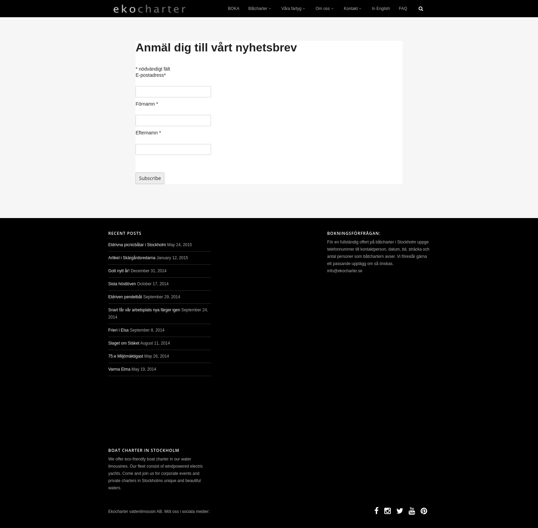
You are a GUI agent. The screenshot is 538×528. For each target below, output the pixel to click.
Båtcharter (260, 8)
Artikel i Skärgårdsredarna (131, 257)
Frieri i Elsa (118, 330)
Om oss (325, 8)
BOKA (233, 8)
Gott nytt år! (119, 270)
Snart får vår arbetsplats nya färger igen (144, 310)
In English (381, 8)
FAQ (403, 8)
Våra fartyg (294, 8)
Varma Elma (119, 369)
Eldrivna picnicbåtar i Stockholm (137, 244)
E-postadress (151, 75)
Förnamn (147, 104)
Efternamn (148, 132)
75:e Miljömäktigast (125, 356)
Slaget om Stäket (124, 343)
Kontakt (353, 8)
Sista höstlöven (122, 283)
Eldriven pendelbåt (125, 297)
